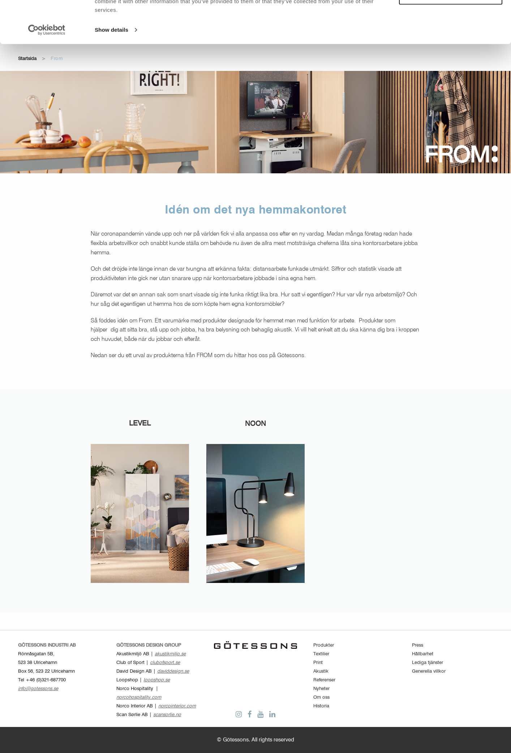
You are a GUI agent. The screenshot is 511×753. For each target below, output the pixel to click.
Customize (451, 38)
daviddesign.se (173, 671)
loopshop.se (156, 680)
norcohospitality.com (138, 697)
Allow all (451, 17)
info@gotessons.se (38, 688)
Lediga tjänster (427, 662)
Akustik (320, 671)
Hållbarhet (422, 654)
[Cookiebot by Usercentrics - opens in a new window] (46, 72)
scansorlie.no (167, 714)
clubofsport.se (165, 662)
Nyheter (321, 688)
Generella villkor (429, 671)
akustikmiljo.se (170, 654)
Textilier (321, 654)
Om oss (321, 697)
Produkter (323, 645)
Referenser (324, 680)
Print (318, 662)
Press (417, 645)
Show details (111, 72)
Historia (321, 706)
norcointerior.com (177, 706)
